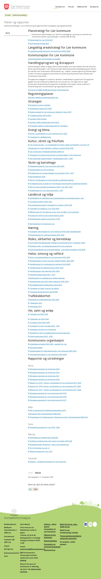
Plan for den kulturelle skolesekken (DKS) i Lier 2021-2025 (51, 187)
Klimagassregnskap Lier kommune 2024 (44, 369)
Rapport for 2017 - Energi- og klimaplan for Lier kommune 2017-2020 (55, 390)
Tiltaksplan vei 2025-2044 (39, 319)
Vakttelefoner (49, 550)
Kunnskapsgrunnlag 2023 (39, 43)
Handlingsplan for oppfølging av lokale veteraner (46, 278)
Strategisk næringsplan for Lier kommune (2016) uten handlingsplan (55, 231)
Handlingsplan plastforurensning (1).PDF (45, 219)
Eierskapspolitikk (36, 348)
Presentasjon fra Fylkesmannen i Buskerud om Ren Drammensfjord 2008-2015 (59, 417)
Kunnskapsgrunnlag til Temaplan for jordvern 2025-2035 (51, 205)
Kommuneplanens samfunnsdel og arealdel (44, 59)
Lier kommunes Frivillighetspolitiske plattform (47, 152)
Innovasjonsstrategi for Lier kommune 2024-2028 (48, 354)
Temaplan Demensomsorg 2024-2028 (44, 292)
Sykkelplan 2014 (36, 306)
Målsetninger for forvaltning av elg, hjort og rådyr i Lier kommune (54, 212)
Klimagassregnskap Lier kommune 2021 (44, 376)
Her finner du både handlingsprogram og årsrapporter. (48, 90)
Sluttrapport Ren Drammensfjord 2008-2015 (44, 414)
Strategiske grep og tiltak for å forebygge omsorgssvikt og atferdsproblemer (58, 184)
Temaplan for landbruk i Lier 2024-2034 (44, 209)
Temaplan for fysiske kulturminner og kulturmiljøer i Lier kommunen (55, 155)
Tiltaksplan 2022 (36, 303)
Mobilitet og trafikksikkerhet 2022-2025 (44, 300)
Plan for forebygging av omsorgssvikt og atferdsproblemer (52, 180)
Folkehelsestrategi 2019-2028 (41, 109)
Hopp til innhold (6, 1)
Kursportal (94, 7)
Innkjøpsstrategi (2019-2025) (40, 115)
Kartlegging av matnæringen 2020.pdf (44, 438)
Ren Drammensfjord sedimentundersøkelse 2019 (48, 410)
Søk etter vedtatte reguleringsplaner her (43, 97)
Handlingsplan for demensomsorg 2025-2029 (46, 268)
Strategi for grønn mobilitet (40, 105)
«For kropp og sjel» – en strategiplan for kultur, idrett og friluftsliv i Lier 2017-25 (59, 145)
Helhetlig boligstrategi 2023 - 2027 (42, 275)
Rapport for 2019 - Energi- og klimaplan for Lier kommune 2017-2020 (55, 383)
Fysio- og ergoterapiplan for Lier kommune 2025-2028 (50, 257)
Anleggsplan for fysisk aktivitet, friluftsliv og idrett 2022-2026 (50, 148)
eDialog (23, 560)
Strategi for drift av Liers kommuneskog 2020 (47, 215)
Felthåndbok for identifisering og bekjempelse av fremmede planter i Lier (57, 198)
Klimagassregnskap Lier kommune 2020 (44, 379)
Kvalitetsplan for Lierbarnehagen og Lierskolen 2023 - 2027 (52, 173)
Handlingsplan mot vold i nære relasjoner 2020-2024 (49, 281)
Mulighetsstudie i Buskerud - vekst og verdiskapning (49, 444)
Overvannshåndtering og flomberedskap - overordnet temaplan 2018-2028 (57, 250)
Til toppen (14, 515)
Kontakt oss (60, 7)
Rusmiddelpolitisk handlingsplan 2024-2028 (46, 285)
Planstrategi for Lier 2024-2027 (41, 40)
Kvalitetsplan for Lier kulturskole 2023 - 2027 (46, 190)
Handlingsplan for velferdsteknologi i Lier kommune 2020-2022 (53, 351)
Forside (8, 15)
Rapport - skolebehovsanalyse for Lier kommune (48, 462)
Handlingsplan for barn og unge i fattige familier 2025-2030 (52, 261)
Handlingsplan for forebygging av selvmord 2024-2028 (50, 264)
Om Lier (71, 7)
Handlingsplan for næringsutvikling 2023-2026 (47, 235)
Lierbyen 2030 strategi (38, 119)
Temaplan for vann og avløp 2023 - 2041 (45, 326)
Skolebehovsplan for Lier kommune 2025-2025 (47, 166)
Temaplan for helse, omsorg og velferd (44, 288)
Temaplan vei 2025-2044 (39, 314)
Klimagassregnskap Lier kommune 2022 (44, 372)
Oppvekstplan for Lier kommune (42, 170)
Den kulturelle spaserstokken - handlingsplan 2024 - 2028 (51, 158)
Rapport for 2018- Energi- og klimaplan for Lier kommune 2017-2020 (55, 386)
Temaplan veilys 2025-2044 (40, 323)
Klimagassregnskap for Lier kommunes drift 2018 (48, 397)
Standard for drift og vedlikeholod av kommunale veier (50, 333)
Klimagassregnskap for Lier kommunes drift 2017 (48, 400)
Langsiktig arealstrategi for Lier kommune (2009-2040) (50, 51)
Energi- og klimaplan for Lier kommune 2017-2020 (48, 134)
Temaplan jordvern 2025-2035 (41, 202)
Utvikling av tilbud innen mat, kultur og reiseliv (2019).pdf (51, 441)
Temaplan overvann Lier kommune (43, 329)
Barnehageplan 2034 (37, 177)
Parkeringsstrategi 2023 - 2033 (41, 336)
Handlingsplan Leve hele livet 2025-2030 (44, 271)
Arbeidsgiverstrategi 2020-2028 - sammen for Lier (48, 344)
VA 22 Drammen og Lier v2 (39, 448)
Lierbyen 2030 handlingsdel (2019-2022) (44, 122)
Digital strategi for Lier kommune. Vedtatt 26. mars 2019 (50, 112)
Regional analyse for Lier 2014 (41, 451)
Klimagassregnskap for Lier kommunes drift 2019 (48, 393)
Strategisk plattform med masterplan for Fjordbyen (49, 126)
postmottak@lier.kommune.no (32, 549)
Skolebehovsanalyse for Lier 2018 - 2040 (45, 427)
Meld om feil (82, 7)
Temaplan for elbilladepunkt (40, 137)
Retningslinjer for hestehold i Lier (42, 224)
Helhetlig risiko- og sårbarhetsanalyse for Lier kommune (51, 246)
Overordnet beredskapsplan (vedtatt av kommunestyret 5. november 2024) (57, 243)
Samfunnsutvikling (19, 15)
